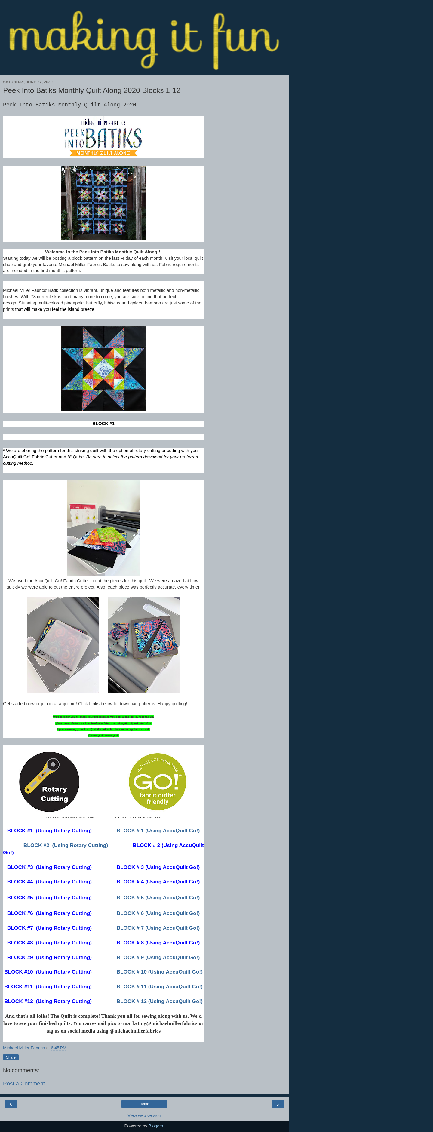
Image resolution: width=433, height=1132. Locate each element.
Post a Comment (24, 1083)
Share (11, 1057)
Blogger (156, 1126)
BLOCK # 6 (158, 913)
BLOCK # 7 (158, 928)
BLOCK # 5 (158, 898)
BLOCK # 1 (158, 831)
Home (144, 1104)
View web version (144, 1115)
